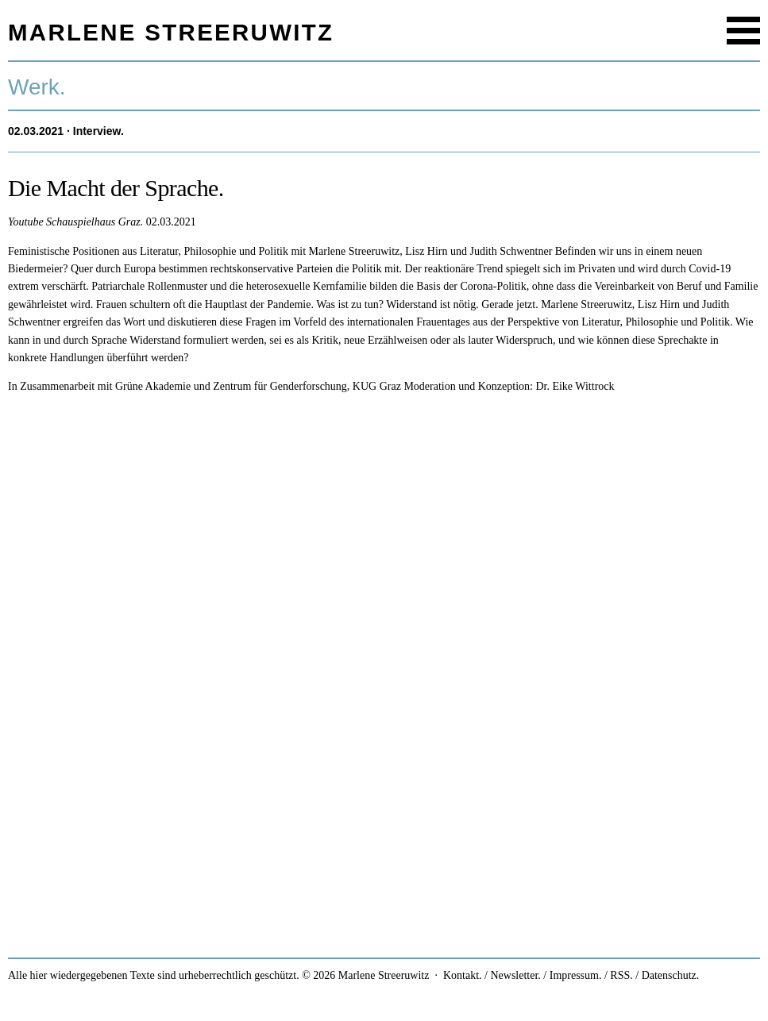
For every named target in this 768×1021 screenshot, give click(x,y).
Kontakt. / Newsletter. (492, 975)
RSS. (621, 975)
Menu (743, 30)
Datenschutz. (671, 975)
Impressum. (576, 975)
